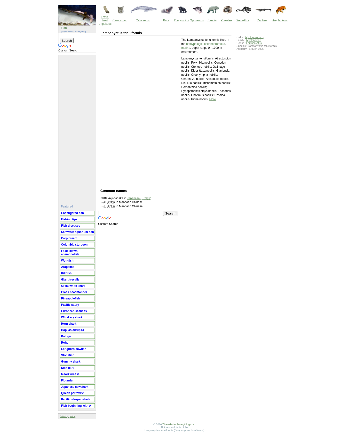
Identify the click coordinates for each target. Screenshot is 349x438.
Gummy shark (70, 361)
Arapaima (67, 267)
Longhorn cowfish (73, 349)
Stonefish (67, 355)
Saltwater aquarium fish (77, 232)
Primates (226, 20)
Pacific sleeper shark (75, 399)
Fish (64, 28)
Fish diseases (70, 225)
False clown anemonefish (70, 252)
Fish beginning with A (76, 405)
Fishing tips (69, 219)
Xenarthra (242, 20)
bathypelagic (194, 44)
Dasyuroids (181, 20)
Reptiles (262, 20)
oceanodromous (214, 44)
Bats (166, 20)
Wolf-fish (67, 260)
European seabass (74, 311)
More (212, 99)
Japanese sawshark (74, 386)
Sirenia (211, 20)
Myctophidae (253, 40)
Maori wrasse (70, 374)
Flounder (67, 380)
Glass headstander (74, 292)
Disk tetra (67, 368)
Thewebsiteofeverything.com (178, 424)
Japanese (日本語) (139, 198)
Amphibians (279, 20)
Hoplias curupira (72, 330)
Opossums (197, 20)
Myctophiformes (254, 37)
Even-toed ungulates (105, 20)
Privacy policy (67, 416)
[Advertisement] (77, 128)
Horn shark (68, 323)
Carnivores (119, 20)
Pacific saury (70, 304)
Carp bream (69, 238)
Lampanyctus (254, 42)
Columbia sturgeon (74, 244)
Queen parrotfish (73, 393)
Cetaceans (143, 20)
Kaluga (66, 336)
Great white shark (73, 286)
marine (185, 48)
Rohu (65, 342)
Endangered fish (72, 213)
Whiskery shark (72, 317)
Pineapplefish (70, 298)
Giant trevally (70, 279)
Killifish (66, 273)
